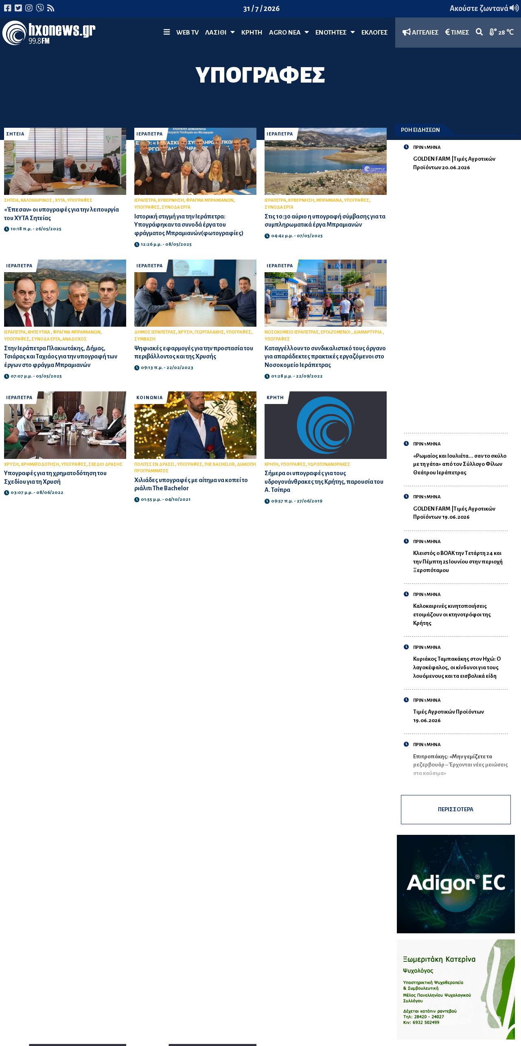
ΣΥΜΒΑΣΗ (144, 339)
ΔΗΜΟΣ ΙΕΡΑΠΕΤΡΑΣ (155, 332)
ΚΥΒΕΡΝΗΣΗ (171, 200)
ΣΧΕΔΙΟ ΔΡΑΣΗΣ (105, 464)
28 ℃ (502, 32)
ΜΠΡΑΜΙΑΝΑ (329, 200)
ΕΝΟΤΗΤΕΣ (335, 32)
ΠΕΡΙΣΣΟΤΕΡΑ (456, 810)
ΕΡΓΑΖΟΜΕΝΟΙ (336, 332)
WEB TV (187, 32)
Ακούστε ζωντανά (484, 8)
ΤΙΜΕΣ (457, 32)
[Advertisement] (460, 298)
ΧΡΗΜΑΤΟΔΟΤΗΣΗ (40, 464)
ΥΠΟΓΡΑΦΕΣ (79, 200)
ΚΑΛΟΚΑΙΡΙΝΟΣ (37, 200)
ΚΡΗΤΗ (252, 32)
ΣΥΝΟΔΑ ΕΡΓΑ (176, 207)
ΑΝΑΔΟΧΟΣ (74, 339)
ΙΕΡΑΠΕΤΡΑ (149, 134)
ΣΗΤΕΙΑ (15, 134)
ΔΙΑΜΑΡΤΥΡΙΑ (368, 332)
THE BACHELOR (219, 464)
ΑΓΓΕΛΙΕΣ (421, 32)
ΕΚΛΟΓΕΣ (374, 32)
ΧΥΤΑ (60, 200)
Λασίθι (220, 32)
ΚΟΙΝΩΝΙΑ (149, 397)
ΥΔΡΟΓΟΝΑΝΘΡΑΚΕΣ (329, 464)
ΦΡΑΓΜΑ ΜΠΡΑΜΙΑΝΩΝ (210, 200)
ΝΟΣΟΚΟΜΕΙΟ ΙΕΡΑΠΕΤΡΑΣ (292, 332)
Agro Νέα (289, 32)
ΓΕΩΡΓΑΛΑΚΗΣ (209, 332)
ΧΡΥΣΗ (185, 332)
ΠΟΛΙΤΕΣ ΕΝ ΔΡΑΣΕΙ (154, 464)
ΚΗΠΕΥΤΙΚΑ (39, 332)
